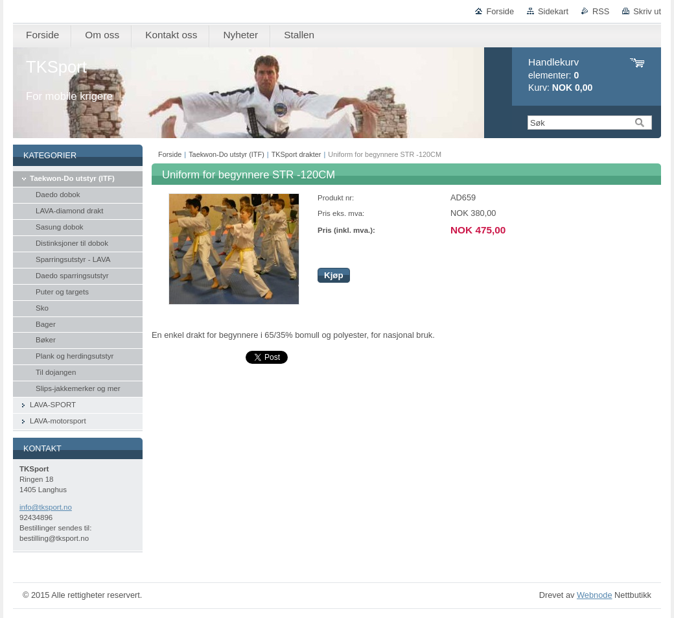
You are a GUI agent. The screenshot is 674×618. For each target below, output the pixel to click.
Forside (500, 11)
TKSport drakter (296, 154)
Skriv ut (647, 11)
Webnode (594, 595)
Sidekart (553, 11)
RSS (600, 11)
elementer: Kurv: (560, 75)
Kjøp (333, 275)
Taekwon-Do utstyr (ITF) (226, 154)
